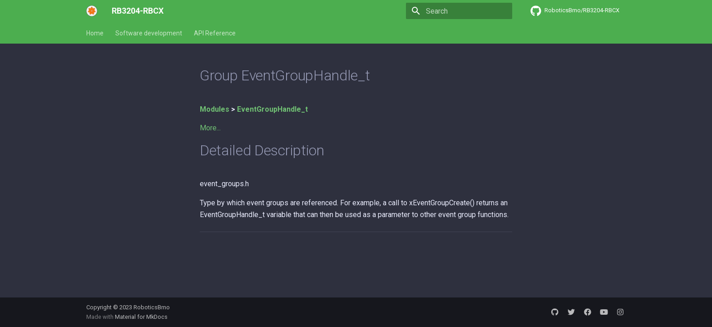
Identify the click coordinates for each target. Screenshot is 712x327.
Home (95, 33)
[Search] (459, 11)
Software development (148, 33)
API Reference (215, 33)
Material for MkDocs (141, 316)
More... (210, 128)
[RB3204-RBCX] (92, 11)
